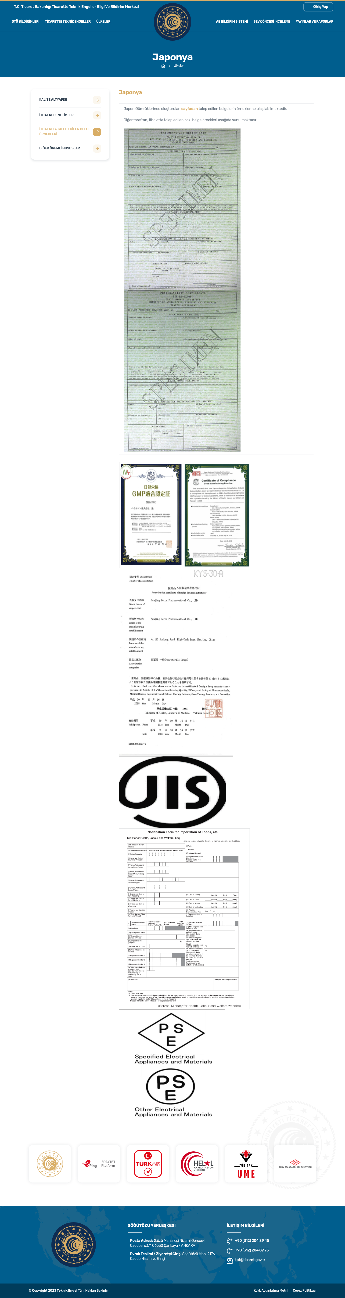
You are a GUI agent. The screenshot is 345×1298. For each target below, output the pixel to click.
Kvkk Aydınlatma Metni (271, 1291)
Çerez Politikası (304, 1291)
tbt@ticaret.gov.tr (246, 1261)
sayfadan (189, 110)
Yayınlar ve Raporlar (314, 22)
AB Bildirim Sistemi (232, 22)
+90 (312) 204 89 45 (248, 1241)
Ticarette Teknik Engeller (68, 22)
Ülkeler (103, 22)
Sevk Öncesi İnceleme (272, 22)
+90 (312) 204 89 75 (248, 1251)
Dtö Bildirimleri (25, 22)
